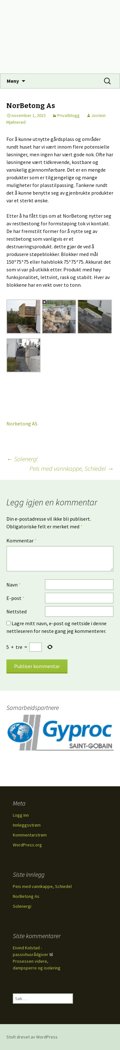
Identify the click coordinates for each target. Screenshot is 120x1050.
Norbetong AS (21, 423)
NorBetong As (26, 896)
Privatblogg (68, 115)
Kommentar (21, 540)
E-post (15, 598)
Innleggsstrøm (27, 825)
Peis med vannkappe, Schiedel (71, 468)
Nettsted (16, 611)
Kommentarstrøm (30, 835)
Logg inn (21, 815)
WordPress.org (27, 845)
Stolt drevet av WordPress (32, 1037)
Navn (13, 584)
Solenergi (21, 459)
